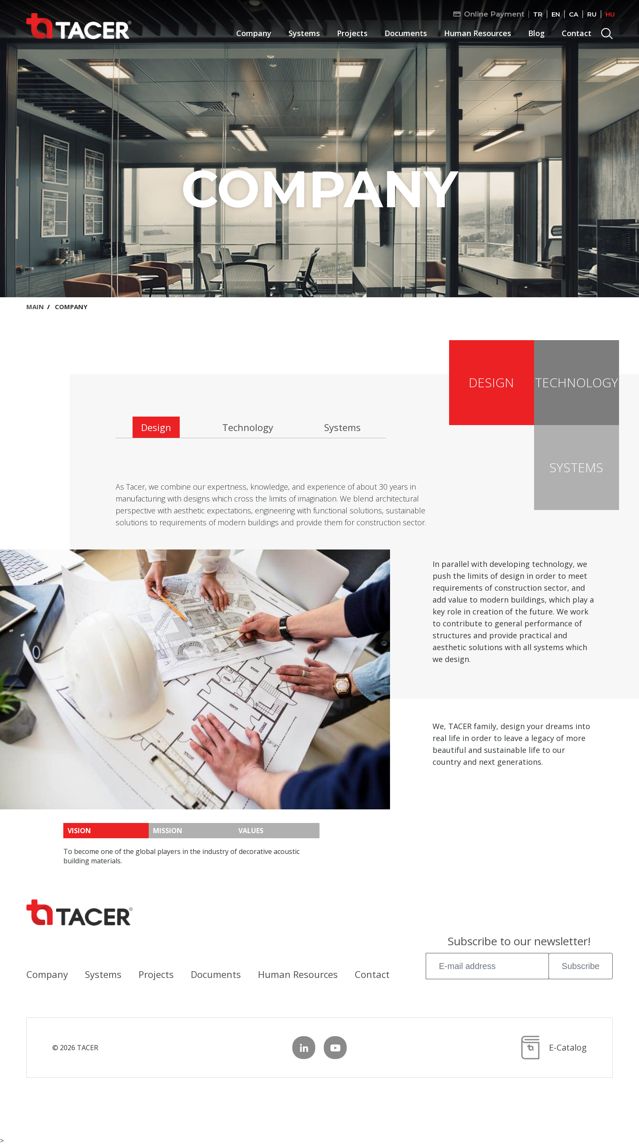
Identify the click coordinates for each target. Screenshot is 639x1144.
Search (608, 34)
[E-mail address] (487, 966)
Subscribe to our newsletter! (519, 942)
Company (253, 33)
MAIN (35, 306)
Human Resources (477, 33)
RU (592, 14)
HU (610, 14)
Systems (304, 33)
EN (555, 14)
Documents (406, 33)
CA (573, 14)
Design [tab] (156, 427)
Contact (576, 33)
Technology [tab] (247, 427)
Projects (352, 33)
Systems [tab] (342, 427)
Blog (536, 33)
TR (538, 14)
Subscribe (580, 966)
